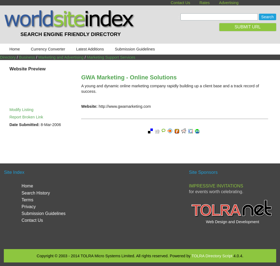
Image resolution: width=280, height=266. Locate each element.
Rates (204, 3)
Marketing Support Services (111, 57)
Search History (36, 193)
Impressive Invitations (216, 186)
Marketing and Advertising (61, 57)
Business (27, 57)
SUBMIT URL (248, 27)
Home (14, 49)
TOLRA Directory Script (212, 256)
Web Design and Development (232, 222)
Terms (27, 200)
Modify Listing (21, 109)
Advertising (228, 3)
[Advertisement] (142, 206)
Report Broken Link (26, 117)
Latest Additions (90, 49)
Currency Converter (48, 49)
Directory (8, 57)
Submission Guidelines (135, 49)
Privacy (29, 206)
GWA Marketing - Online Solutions (129, 77)
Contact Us (180, 3)
